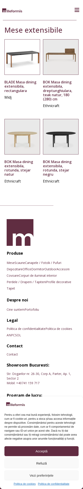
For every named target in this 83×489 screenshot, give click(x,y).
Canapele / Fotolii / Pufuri (43, 263)
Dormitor (37, 269)
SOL (18, 335)
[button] (77, 10)
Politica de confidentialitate (53, 484)
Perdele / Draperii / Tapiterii (26, 282)
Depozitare (15, 269)
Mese (11, 263)
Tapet (11, 288)
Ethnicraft (51, 105)
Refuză (41, 463)
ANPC (11, 335)
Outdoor (50, 269)
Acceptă (41, 451)
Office (27, 269)
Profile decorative (58, 282)
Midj (8, 97)
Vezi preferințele (42, 475)
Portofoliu (32, 309)
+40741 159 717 (27, 383)
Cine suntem (16, 309)
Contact (12, 354)
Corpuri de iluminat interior (38, 275)
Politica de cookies (25, 484)
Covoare (13, 275)
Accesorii (63, 269)
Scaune (20, 263)
